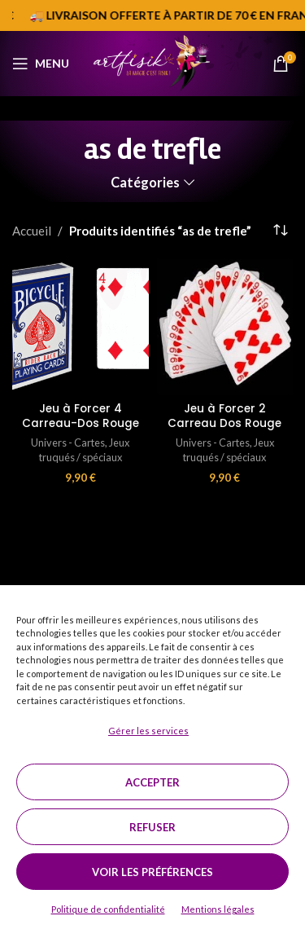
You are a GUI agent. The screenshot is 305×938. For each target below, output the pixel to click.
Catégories (145, 183)
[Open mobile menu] (40, 63)
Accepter (152, 782)
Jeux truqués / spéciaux (84, 450)
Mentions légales (218, 909)
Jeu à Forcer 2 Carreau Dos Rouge (224, 416)
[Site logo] (152, 62)
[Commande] (280, 230)
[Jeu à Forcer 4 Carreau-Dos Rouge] (80, 327)
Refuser (152, 827)
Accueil (31, 230)
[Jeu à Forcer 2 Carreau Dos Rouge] (225, 327)
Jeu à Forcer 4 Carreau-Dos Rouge (80, 416)
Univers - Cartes (68, 442)
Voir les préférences (152, 872)
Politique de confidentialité (108, 909)
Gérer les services (148, 730)
